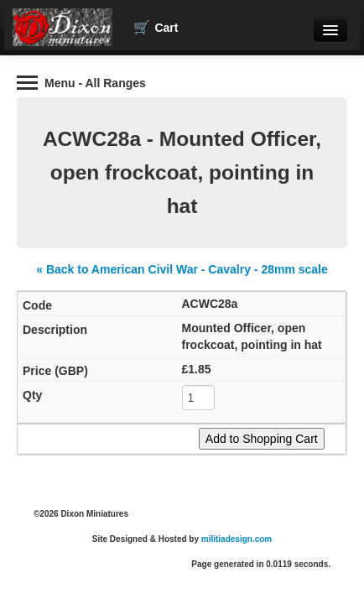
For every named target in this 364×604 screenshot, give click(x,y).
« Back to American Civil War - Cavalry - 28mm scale (182, 269)
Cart (155, 27)
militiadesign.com (236, 539)
